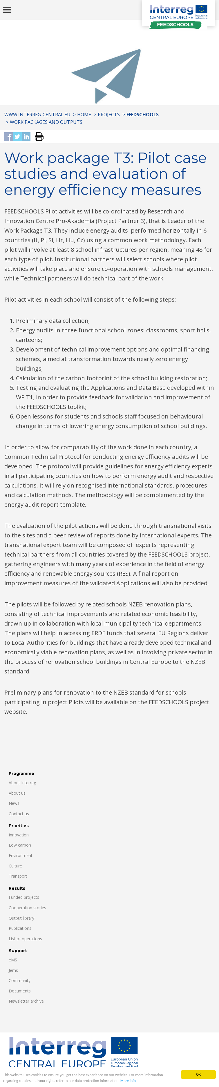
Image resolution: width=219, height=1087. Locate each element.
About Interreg (22, 782)
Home (84, 114)
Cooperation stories (27, 907)
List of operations (25, 938)
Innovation (19, 835)
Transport (18, 876)
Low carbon (20, 845)
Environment (20, 855)
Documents (20, 991)
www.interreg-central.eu (37, 114)
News (14, 803)
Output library (21, 918)
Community (19, 980)
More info (130, 1082)
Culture (15, 866)
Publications (20, 928)
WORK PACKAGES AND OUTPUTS (46, 122)
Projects (109, 114)
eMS (13, 960)
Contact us (19, 813)
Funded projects (24, 897)
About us (17, 793)
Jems (13, 970)
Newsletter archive (26, 1001)
